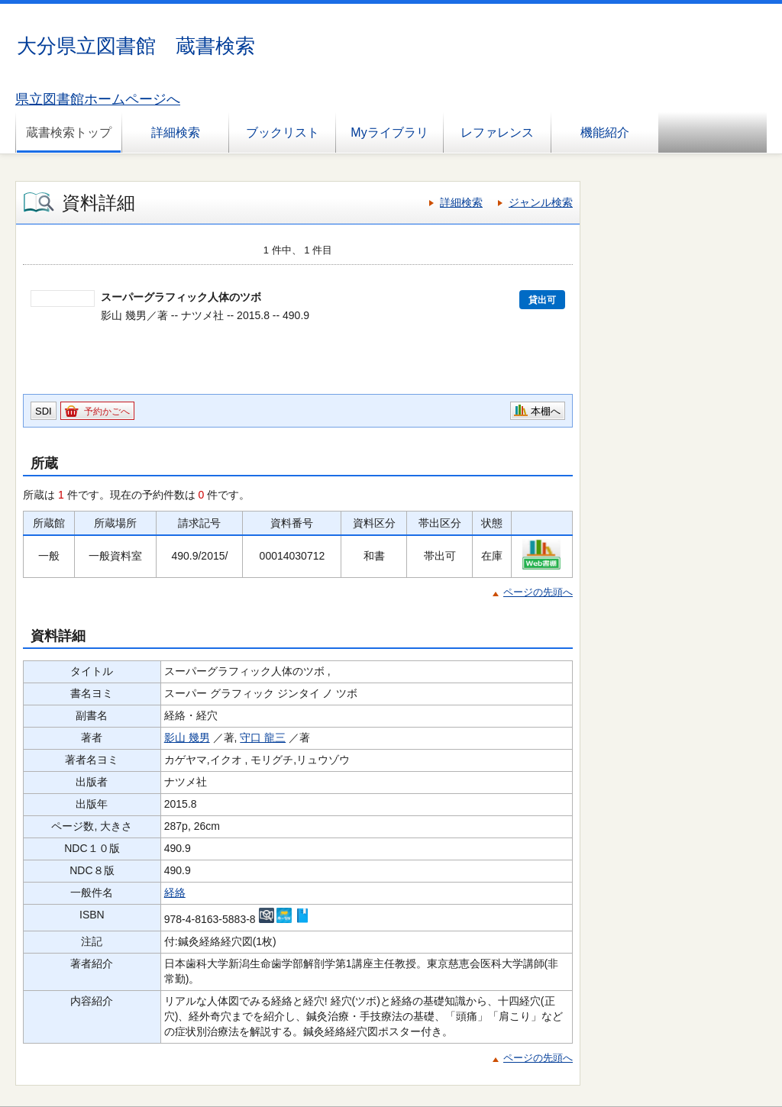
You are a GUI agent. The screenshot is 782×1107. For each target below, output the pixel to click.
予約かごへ (107, 411)
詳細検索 (175, 132)
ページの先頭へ (538, 592)
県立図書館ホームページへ (97, 99)
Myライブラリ (389, 132)
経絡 (175, 892)
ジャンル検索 (541, 202)
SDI (43, 411)
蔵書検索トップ (68, 132)
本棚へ (546, 411)
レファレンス (497, 132)
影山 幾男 (187, 737)
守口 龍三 (263, 737)
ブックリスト (282, 132)
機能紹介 (604, 132)
